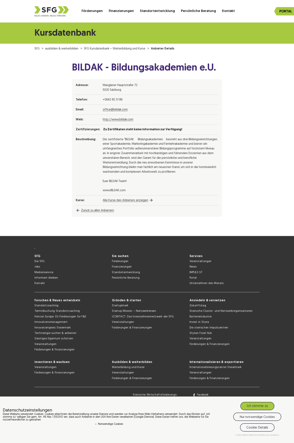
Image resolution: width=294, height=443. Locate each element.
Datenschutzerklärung (259, 435)
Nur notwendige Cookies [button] (257, 417)
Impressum (274, 435)
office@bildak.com (115, 109)
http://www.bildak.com (118, 119)
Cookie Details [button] (257, 428)
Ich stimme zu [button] (257, 406)
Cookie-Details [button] (242, 435)
